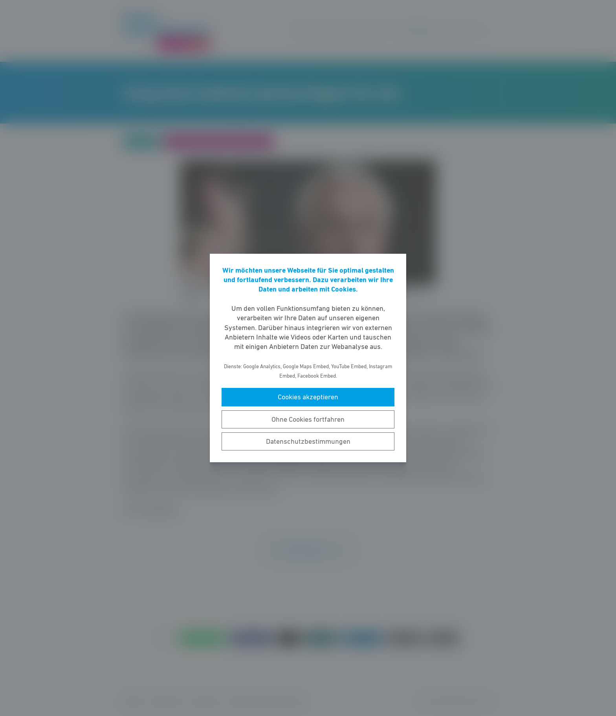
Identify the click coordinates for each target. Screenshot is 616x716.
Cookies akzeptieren (308, 397)
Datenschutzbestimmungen (308, 441)
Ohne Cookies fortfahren (308, 419)
